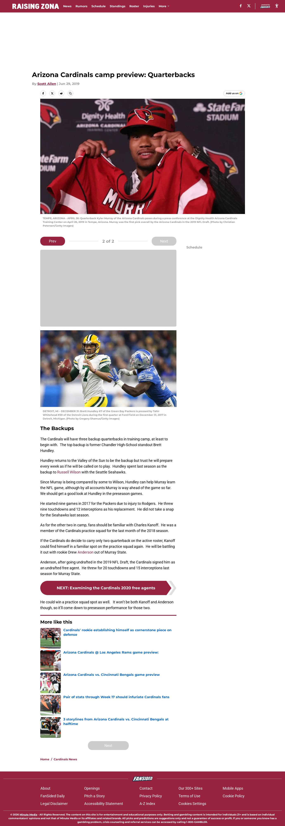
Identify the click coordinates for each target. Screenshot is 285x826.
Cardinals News (65, 759)
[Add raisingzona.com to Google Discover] (234, 93)
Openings (92, 788)
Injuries (149, 6)
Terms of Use (189, 796)
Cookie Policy (234, 796)
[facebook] (241, 5)
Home (44, 759)
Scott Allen (46, 84)
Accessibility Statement (103, 803)
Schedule (98, 6)
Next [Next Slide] (164, 241)
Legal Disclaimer (54, 803)
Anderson (85, 552)
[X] (249, 5)
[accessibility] (277, 6)
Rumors (81, 6)
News (67, 6)
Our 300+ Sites (190, 788)
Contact (146, 788)
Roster (134, 6)
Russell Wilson (69, 472)
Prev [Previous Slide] (52, 241)
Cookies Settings (192, 803)
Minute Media (28, 814)
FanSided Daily (52, 796)
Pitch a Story (94, 796)
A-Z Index (147, 803)
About (45, 788)
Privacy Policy (151, 796)
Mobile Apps (233, 788)
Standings (117, 6)
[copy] (70, 93)
